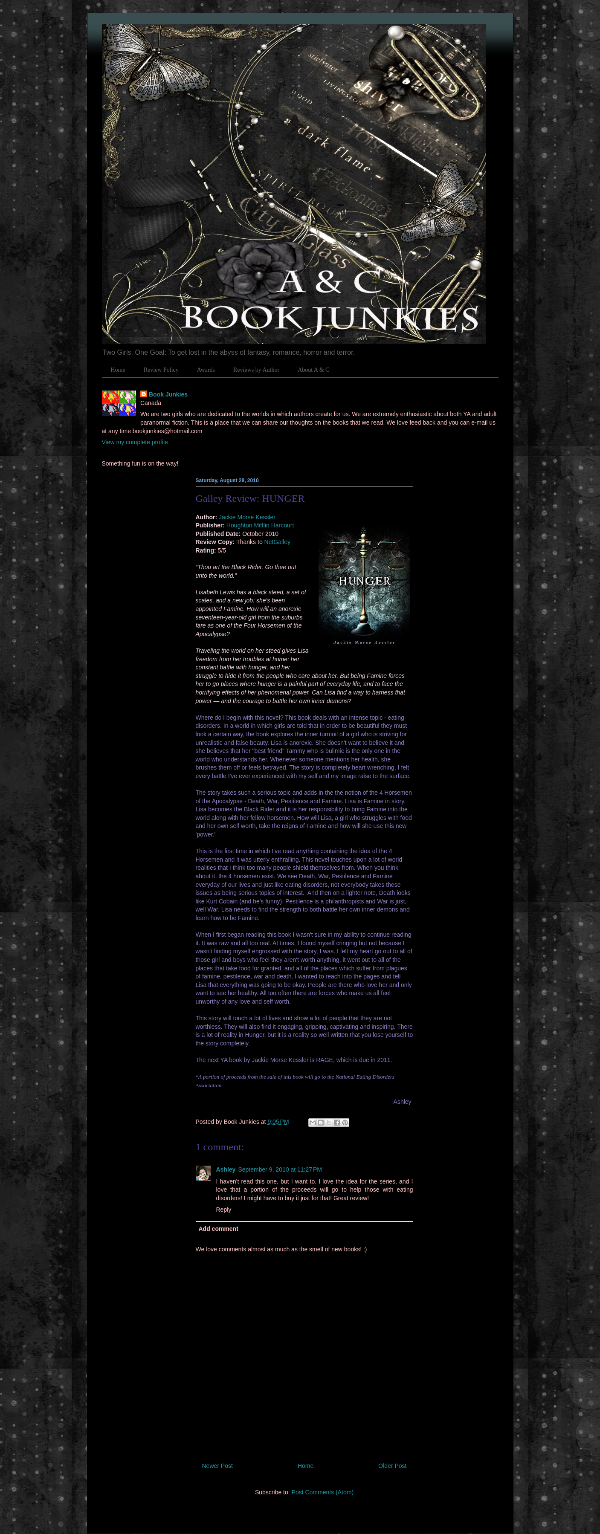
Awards (206, 370)
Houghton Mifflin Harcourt (260, 525)
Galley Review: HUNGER (250, 498)
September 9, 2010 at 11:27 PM (280, 1169)
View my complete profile (135, 442)
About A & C (313, 370)
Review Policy (161, 370)
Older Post (392, 1465)
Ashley (226, 1169)
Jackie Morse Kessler (247, 517)
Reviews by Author (256, 370)
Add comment (218, 1228)
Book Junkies (168, 394)
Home (118, 370)
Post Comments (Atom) (323, 1492)
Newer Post (217, 1465)
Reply (224, 1209)
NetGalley (277, 541)
